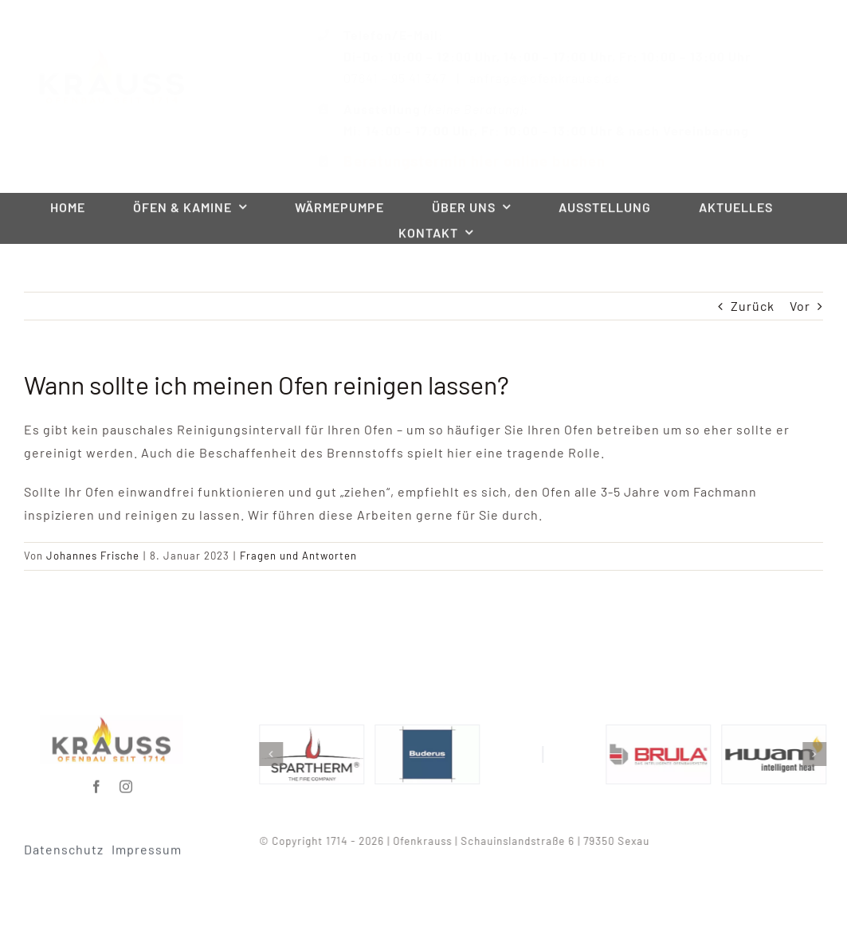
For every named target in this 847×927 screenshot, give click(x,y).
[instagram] (126, 782)
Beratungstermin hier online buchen (462, 160)
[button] (275, 754)
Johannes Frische (92, 555)
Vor (800, 305)
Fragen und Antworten (298, 555)
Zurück (752, 305)
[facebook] (97, 782)
